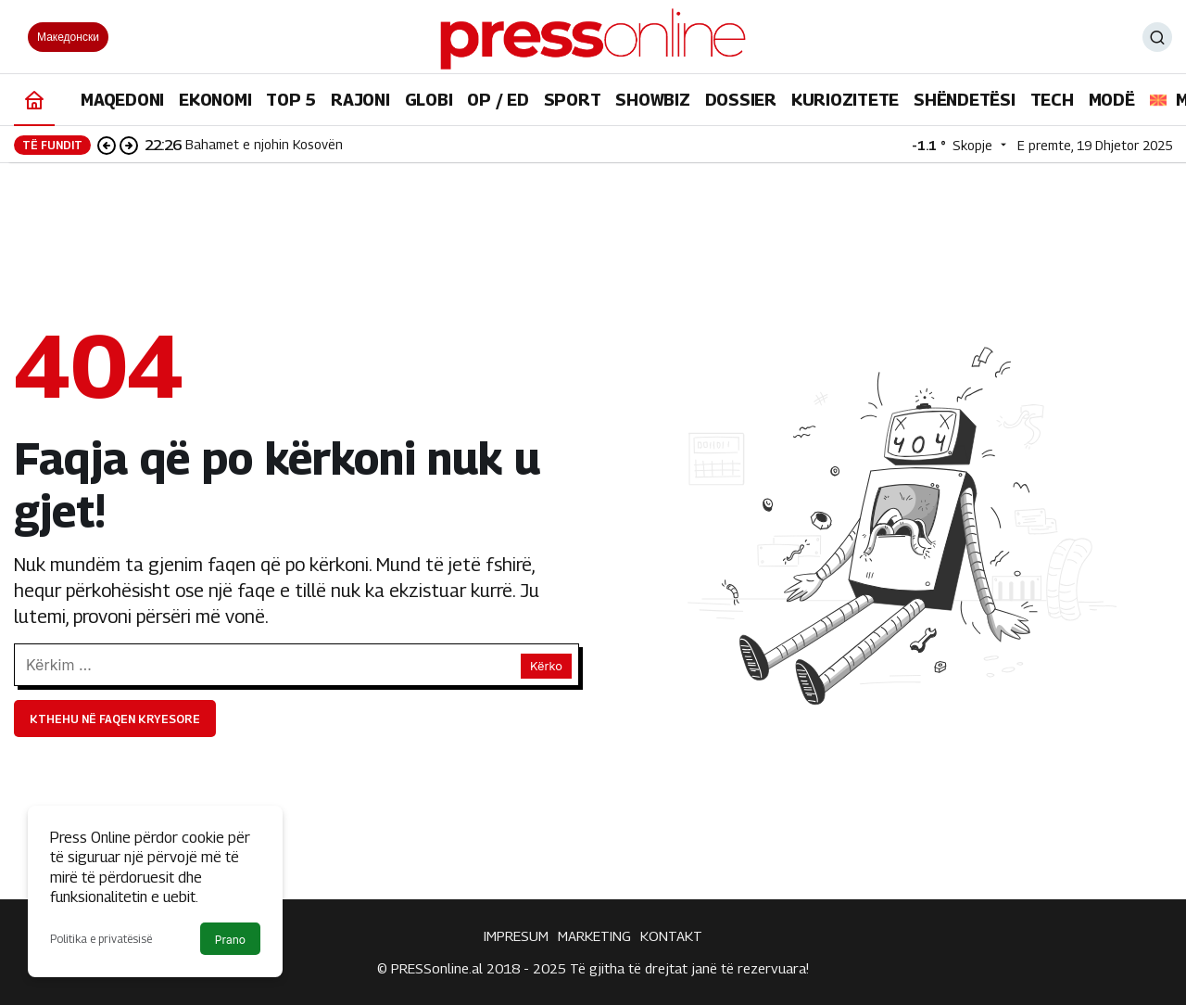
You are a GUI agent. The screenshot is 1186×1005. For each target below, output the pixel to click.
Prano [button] (230, 940)
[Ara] (1157, 37)
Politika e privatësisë (101, 939)
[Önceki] (106, 144)
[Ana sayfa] (34, 99)
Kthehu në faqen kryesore (115, 719)
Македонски (68, 37)
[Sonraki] (129, 144)
